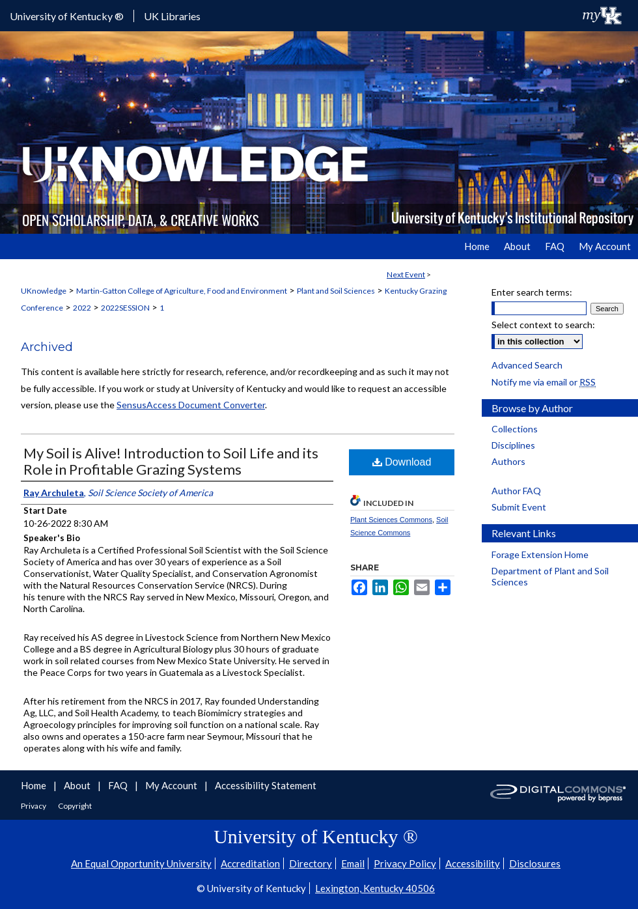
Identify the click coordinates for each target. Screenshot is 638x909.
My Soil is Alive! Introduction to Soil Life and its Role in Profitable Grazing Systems (170, 461)
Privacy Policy (405, 863)
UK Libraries (172, 16)
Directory (310, 863)
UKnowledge (43, 291)
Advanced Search (527, 365)
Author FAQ (516, 490)
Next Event (406, 274)
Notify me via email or (544, 381)
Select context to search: (543, 324)
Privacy (34, 806)
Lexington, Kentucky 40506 (375, 888)
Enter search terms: (532, 292)
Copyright (75, 806)
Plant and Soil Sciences (336, 291)
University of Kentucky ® (67, 16)
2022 (82, 308)
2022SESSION (125, 308)
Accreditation (250, 863)
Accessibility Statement (265, 785)
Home (34, 785)
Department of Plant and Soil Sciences (550, 576)
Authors (508, 461)
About (78, 785)
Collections (515, 428)
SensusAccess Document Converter (191, 404)
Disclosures (535, 863)
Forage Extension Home (540, 554)
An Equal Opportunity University (141, 863)
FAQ (119, 785)
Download (402, 462)
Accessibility (472, 863)
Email (353, 863)
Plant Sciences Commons (391, 520)
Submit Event (519, 506)
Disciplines (513, 445)
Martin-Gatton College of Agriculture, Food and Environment (181, 291)
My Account (172, 785)
